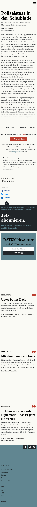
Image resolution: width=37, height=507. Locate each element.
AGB (2, 493)
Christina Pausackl (10, 438)
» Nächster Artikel (7, 181)
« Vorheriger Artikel (7, 178)
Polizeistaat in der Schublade (16, 15)
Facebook (5, 190)
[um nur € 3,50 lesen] (34, 295)
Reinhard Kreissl (9, 28)
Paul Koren (18, 314)
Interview (5, 406)
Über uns (3, 475)
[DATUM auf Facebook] (25, 447)
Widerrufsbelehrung (6, 496)
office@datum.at (16, 151)
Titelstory (6, 295)
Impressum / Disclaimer (8, 481)
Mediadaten (4, 472)
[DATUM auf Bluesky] (30, 447)
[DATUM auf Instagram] (34, 447)
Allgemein (6, 352)
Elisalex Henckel (9, 314)
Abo (2, 490)
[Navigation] (34, 3)
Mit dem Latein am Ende (18, 356)
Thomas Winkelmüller (28, 314)
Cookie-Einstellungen (7, 469)
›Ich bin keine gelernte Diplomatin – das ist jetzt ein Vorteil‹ (18, 414)
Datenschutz (4, 478)
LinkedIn (5, 198)
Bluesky (5, 194)
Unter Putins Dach (13, 299)
